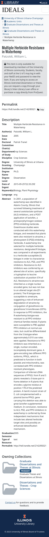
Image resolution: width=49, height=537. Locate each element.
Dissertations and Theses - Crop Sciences (31, 486)
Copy (40, 109)
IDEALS (13, 9)
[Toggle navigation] (45, 9)
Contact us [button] (10, 502)
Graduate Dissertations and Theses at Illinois (31, 464)
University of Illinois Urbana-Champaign (22, 18)
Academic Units (13, 21)
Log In (43, 2)
